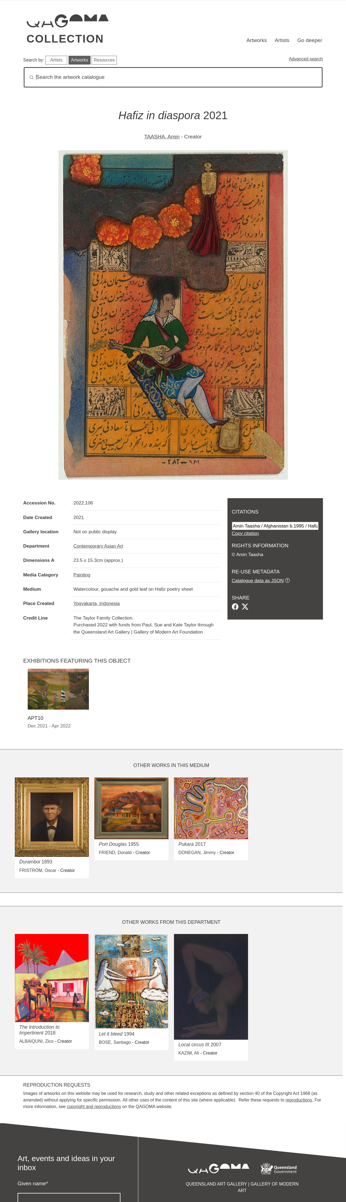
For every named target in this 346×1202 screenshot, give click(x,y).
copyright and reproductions (94, 1106)
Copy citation (245, 533)
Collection (65, 39)
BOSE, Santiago (115, 1042)
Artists (282, 40)
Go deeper (309, 40)
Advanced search (306, 59)
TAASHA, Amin (162, 137)
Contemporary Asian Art (98, 546)
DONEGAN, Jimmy (197, 852)
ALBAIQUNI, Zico (36, 1041)
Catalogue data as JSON (258, 580)
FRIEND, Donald (115, 852)
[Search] (173, 77)
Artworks (256, 40)
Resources (104, 60)
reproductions (299, 1100)
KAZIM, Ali (188, 1053)
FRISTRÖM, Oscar (37, 870)
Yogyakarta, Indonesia (97, 603)
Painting (82, 575)
